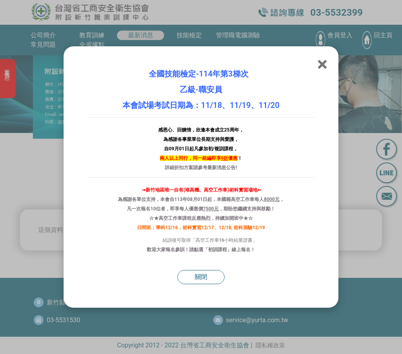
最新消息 (216, 167)
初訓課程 (217, 249)
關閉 (201, 277)
